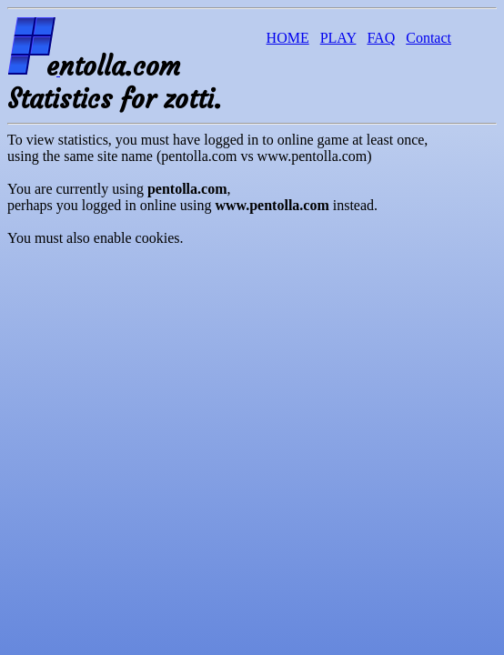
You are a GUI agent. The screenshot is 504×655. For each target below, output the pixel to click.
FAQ (381, 37)
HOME (288, 37)
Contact (428, 37)
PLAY (338, 37)
